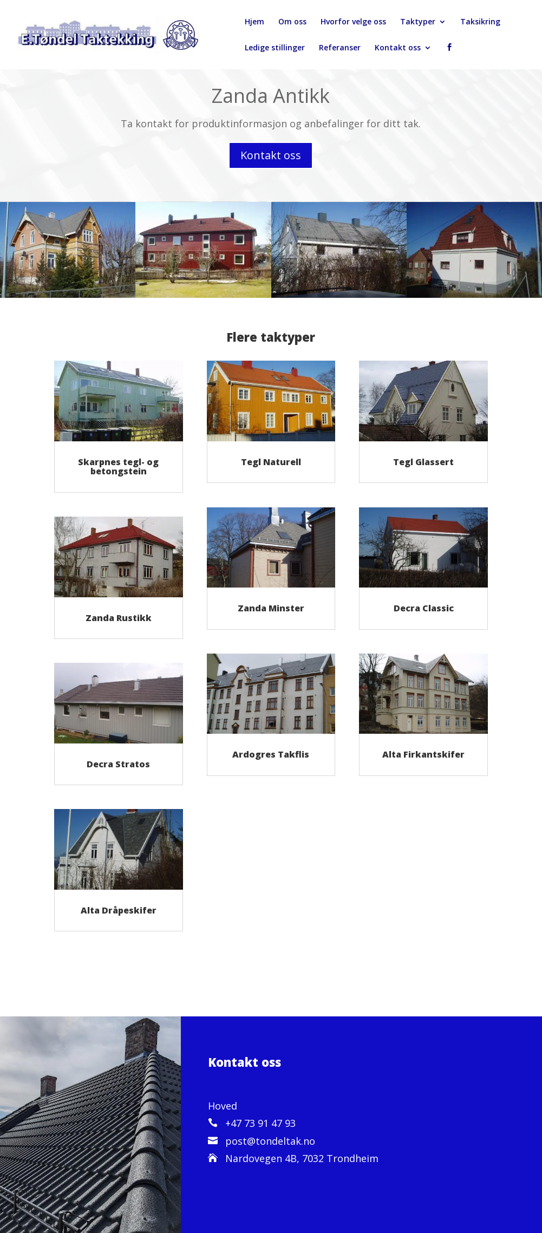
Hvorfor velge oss (353, 22)
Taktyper (417, 22)
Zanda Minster (271, 608)
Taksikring (480, 22)
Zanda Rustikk (119, 618)
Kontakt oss (398, 48)
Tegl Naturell (271, 462)
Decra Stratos (118, 764)
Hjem (254, 22)
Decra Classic (424, 608)
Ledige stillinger (275, 48)
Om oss (292, 22)
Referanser (340, 48)
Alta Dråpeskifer (118, 910)
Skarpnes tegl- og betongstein (118, 467)
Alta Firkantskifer (423, 754)
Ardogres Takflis (270, 754)
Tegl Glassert (423, 462)
